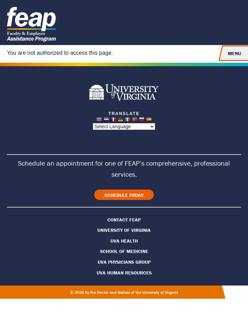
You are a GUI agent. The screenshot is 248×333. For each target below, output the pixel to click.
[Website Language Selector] (124, 126)
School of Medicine (124, 251)
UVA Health (124, 240)
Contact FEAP (124, 219)
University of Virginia (124, 230)
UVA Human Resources (124, 272)
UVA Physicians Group (124, 262)
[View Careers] (124, 195)
